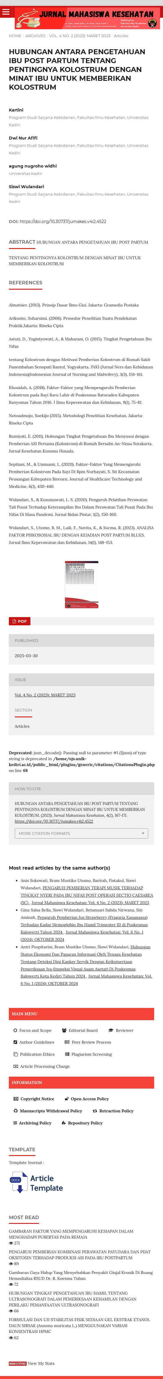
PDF (22, 621)
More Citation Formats (44, 833)
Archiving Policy (32, 1123)
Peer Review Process (88, 1042)
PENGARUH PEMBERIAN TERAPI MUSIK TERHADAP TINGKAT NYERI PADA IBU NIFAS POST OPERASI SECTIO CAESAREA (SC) (87, 895)
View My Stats (41, 1363)
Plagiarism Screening (88, 1054)
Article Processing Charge (42, 1066)
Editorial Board (80, 1030)
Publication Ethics (34, 1054)
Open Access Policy (87, 1098)
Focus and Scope (33, 1030)
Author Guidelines (34, 1042)
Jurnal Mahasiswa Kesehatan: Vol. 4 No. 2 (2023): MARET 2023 (90, 902)
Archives (35, 35)
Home (15, 35)
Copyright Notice (34, 1098)
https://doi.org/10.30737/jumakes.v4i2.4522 (63, 221)
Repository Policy (82, 1123)
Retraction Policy (113, 1111)
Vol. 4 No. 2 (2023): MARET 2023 (79, 35)
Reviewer (120, 1030)
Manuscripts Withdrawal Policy (48, 1111)
